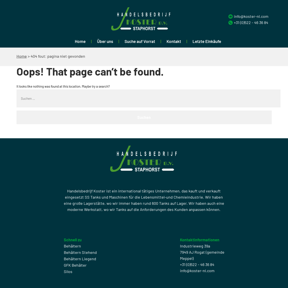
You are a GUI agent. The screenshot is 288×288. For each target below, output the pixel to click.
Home (80, 41)
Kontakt (174, 41)
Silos (68, 271)
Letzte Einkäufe (207, 41)
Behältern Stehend (80, 252)
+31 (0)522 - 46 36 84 (251, 22)
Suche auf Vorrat (140, 41)
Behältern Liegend (80, 258)
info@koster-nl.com (251, 16)
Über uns (105, 41)
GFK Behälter (75, 265)
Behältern (72, 246)
